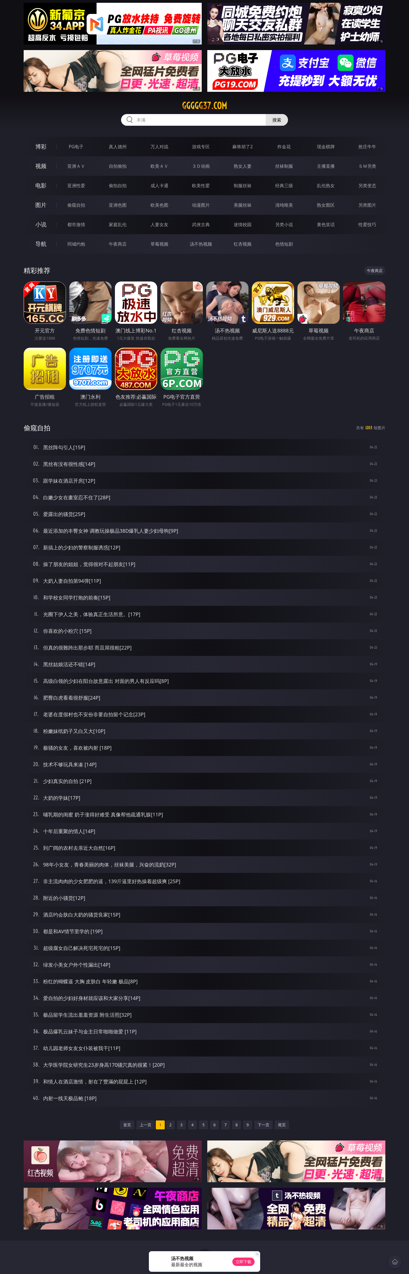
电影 (40, 185)
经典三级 (284, 185)
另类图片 (367, 205)
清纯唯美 (284, 205)
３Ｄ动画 (201, 166)
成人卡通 (159, 185)
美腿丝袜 (243, 205)
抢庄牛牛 (367, 147)
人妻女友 (159, 224)
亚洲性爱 (76, 185)
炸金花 (284, 147)
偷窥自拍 (76, 205)
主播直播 (326, 166)
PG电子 (76, 147)
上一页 (145, 1124)
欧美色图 (159, 205)
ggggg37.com (204, 105)
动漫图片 (201, 205)
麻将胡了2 (242, 147)
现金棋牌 (326, 147)
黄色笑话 (326, 224)
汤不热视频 (201, 244)
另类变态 (367, 185)
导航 (40, 244)
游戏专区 (201, 147)
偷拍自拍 (118, 185)
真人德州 (118, 147)
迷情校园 (243, 224)
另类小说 (284, 224)
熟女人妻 (243, 166)
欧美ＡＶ (159, 166)
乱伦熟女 (326, 185)
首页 (127, 1124)
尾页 (282, 1124)
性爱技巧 (367, 224)
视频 (40, 166)
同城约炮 (76, 244)
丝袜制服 (284, 166)
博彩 (40, 146)
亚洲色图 (118, 205)
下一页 (263, 1124)
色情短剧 (284, 244)
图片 (40, 205)
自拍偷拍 (118, 166)
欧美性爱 (201, 185)
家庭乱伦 (118, 224)
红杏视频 (243, 244)
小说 (40, 224)
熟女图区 (326, 205)
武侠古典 (201, 224)
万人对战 (159, 147)
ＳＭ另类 (367, 166)
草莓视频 (159, 244)
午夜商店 (118, 244)
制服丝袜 (243, 185)
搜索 (276, 120)
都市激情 (76, 224)
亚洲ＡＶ (76, 166)
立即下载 (243, 1261)
